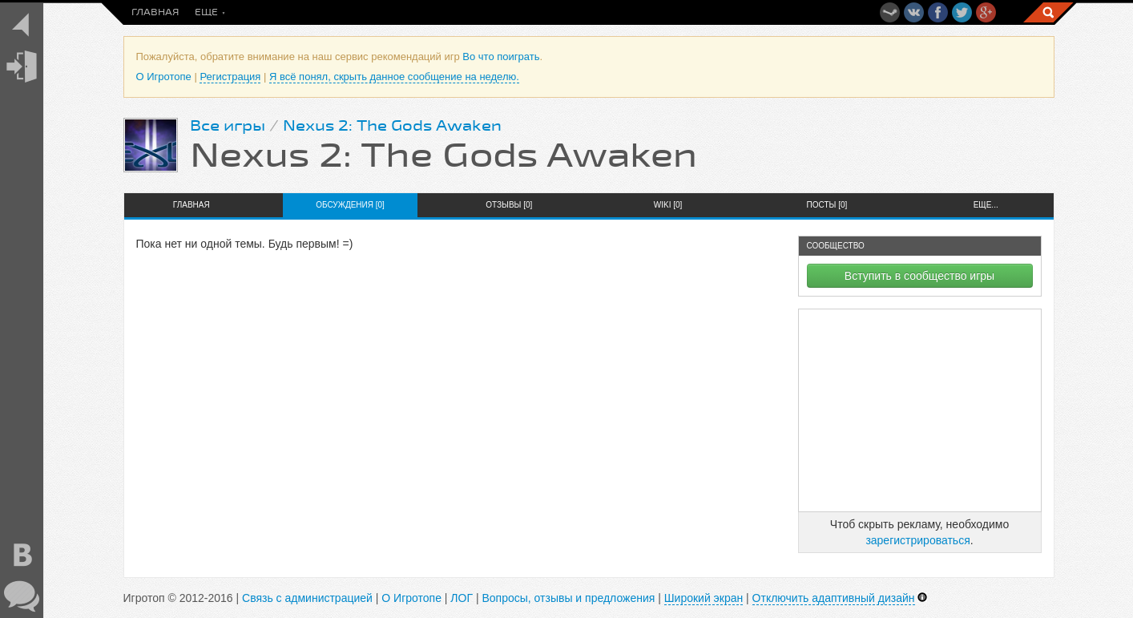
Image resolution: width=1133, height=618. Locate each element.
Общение (584, 12)
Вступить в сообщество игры (919, 275)
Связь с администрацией (307, 598)
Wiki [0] (668, 204)
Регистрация (230, 77)
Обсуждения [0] (350, 204)
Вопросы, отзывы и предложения (568, 598)
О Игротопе (164, 77)
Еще (684, 12)
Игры (465, 12)
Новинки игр (397, 12)
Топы (642, 12)
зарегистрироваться (917, 540)
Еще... (986, 204)
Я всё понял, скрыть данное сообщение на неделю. (394, 77)
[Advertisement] (920, 410)
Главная (155, 12)
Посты (213, 12)
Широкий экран (703, 598)
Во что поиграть (298, 12)
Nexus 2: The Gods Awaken (392, 126)
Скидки (520, 12)
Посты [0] (827, 204)
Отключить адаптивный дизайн (833, 598)
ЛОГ (461, 598)
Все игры (227, 126)
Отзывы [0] (509, 204)
